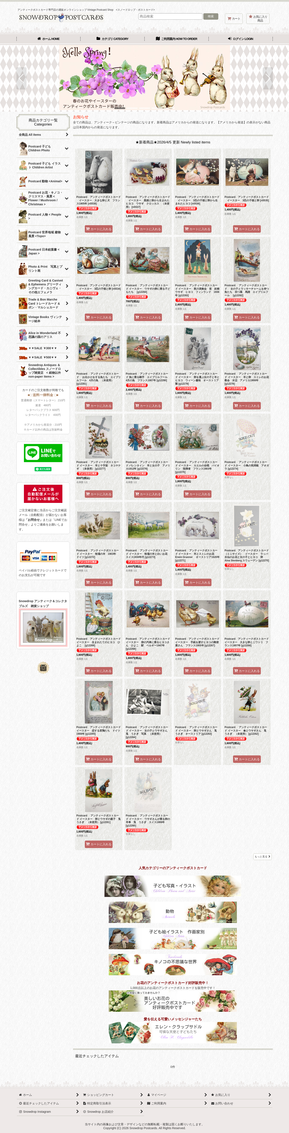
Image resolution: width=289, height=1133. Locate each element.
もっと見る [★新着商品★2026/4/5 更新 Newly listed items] (262, 856)
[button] (21, 78)
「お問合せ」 (34, 519)
